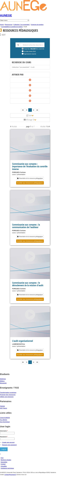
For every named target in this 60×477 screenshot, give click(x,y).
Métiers (2, 381)
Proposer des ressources (8, 394)
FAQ (2, 458)
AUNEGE (6, 15)
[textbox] (32, 44)
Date (30, 115)
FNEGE (2, 406)
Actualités (4, 466)
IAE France (3, 408)
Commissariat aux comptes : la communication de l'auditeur (26, 226)
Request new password (9, 445)
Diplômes (3, 379)
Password (4, 436)
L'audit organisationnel (22, 340)
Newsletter (4, 462)
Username (4, 431)
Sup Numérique (5, 422)
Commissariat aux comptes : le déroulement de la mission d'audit (27, 284)
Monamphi (3, 383)
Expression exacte (30, 54)
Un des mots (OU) (30, 51)
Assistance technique (7, 468)
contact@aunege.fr (10, 474)
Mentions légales (6, 460)
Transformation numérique (8, 392)
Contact (3, 464)
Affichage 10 (30, 119)
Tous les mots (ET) (30, 49)
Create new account (8, 442)
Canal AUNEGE (5, 417)
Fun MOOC (3, 420)
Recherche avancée (37, 49)
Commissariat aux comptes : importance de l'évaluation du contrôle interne (29, 166)
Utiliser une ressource (7, 397)
